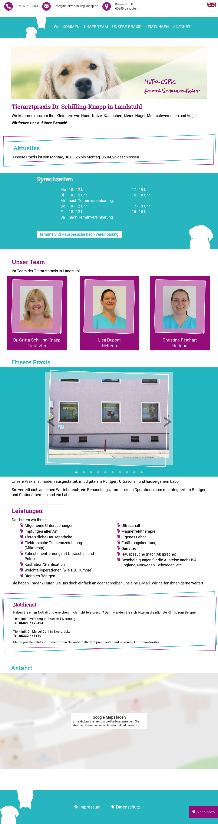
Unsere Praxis (126, 26)
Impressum (87, 807)
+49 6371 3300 (27, 6)
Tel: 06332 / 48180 (27, 636)
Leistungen (157, 26)
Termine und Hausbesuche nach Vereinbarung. (79, 234)
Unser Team (96, 26)
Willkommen (67, 26)
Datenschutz (125, 807)
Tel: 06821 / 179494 (28, 623)
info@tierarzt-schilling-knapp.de (76, 6)
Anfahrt (182, 26)
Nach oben (203, 811)
